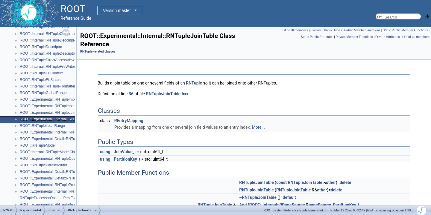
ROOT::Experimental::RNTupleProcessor (52, 185)
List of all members (294, 30)
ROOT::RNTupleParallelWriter (43, 165)
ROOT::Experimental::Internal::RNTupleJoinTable (59, 119)
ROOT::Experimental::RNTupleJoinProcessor (56, 112)
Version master (117, 10)
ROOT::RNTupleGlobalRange (43, 93)
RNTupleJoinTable (256, 182)
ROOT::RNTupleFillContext (41, 73)
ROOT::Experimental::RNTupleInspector (52, 106)
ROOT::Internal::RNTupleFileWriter (47, 66)
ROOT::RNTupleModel (38, 145)
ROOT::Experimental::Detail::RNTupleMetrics (56, 139)
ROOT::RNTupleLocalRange (42, 126)
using (105, 151)
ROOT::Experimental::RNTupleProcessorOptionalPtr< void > (68, 204)
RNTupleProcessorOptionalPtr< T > (48, 198)
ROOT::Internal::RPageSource (277, 204)
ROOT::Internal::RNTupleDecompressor (51, 40)
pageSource (320, 204)
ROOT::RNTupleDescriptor (41, 47)
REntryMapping (128, 120)
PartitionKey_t (127, 159)
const (281, 182)
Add (243, 204)
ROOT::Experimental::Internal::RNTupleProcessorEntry (63, 191)
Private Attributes (387, 37)
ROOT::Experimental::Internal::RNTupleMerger (57, 132)
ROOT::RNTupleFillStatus (40, 80)
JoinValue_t (125, 151)
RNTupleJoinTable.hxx (167, 93)
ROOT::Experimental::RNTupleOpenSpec (53, 158)
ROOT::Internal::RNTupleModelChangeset (53, 152)
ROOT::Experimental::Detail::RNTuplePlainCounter (60, 178)
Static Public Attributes (317, 37)
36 (131, 93)
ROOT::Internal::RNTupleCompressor (49, 34)
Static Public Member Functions (405, 30)
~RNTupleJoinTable (257, 197)
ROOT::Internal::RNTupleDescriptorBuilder (53, 53)
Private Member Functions (354, 37)
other (331, 182)
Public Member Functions (362, 30)
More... (258, 127)
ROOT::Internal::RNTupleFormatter (47, 86)
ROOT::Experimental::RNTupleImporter (51, 99)
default (289, 197)
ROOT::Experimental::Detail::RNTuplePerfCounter (59, 172)
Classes (315, 30)
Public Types (333, 30)
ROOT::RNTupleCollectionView (44, 27)
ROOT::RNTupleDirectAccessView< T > (51, 60)
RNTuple (194, 83)
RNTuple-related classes (98, 51)
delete (345, 182)
